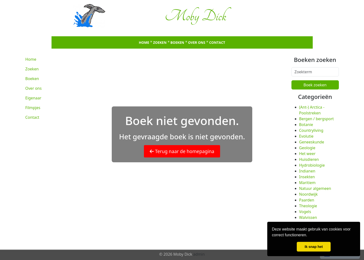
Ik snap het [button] (314, 247)
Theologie (308, 205)
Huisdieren (309, 159)
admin (199, 254)
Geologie (307, 147)
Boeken (177, 42)
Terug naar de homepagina (182, 151)
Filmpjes (32, 107)
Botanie (306, 124)
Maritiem (307, 182)
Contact (217, 42)
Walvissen (308, 217)
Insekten (307, 176)
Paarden (306, 200)
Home (144, 42)
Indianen (307, 171)
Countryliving (311, 130)
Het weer (307, 153)
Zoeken (160, 42)
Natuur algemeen (315, 188)
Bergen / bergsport (316, 118)
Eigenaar (33, 98)
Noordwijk (308, 194)
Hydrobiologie (312, 165)
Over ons (196, 42)
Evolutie (306, 136)
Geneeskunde (311, 142)
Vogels (305, 211)
